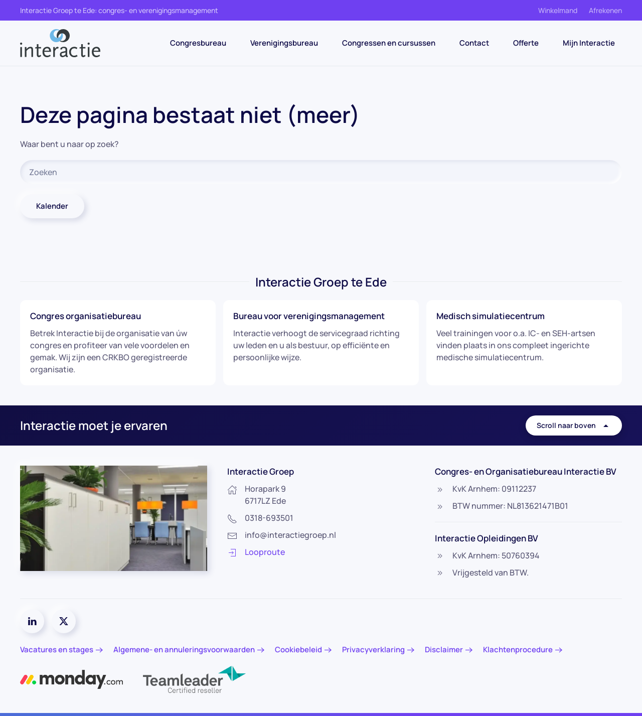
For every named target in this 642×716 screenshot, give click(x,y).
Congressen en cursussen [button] (388, 43)
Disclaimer (444, 649)
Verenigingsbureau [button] (284, 43)
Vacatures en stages (56, 649)
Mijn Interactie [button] (589, 43)
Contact (474, 43)
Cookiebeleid (298, 649)
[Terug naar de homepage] (60, 43)
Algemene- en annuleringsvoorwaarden (184, 649)
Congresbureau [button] (198, 43)
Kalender (52, 206)
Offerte (526, 43)
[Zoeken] (321, 172)
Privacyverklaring (373, 649)
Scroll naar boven (574, 425)
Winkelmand (557, 10)
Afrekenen (605, 10)
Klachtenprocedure (518, 649)
